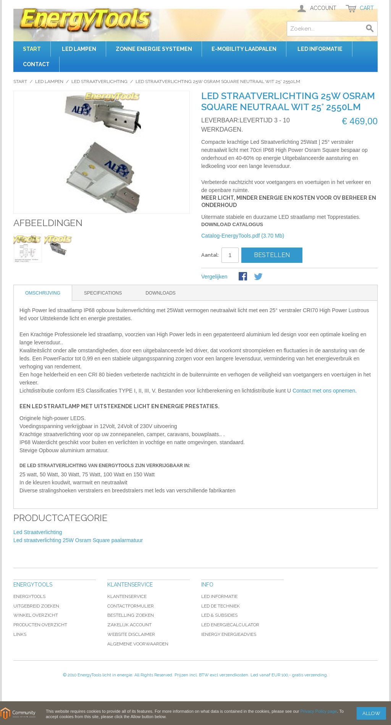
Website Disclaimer (131, 634)
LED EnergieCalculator (230, 624)
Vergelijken (214, 277)
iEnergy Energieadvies (228, 634)
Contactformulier (130, 606)
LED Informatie (219, 596)
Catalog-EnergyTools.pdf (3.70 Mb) (242, 236)
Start (32, 49)
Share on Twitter (259, 277)
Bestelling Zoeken (130, 615)
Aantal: (210, 255)
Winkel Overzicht (35, 615)
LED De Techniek (220, 606)
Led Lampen (79, 49)
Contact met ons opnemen (323, 391)
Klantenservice (127, 596)
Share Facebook (244, 277)
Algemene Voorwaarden (137, 644)
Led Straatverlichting (99, 81)
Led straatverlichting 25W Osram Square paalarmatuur (78, 540)
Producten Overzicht (40, 624)
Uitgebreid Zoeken (36, 606)
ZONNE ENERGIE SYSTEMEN (154, 49)
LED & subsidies (219, 615)
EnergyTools (29, 596)
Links (19, 634)
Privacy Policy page (318, 711)
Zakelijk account (129, 624)
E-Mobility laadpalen (244, 49)
